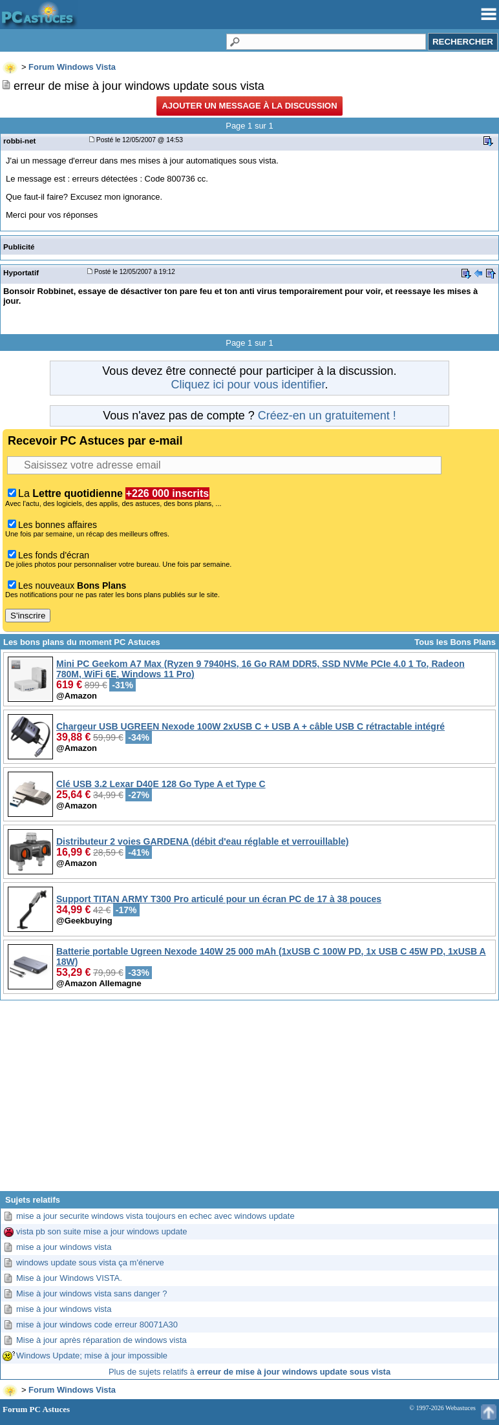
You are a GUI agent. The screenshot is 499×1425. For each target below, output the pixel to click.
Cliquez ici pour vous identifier (247, 384)
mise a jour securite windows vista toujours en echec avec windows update (155, 1216)
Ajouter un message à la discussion (249, 106)
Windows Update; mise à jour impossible (91, 1355)
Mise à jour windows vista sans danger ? (91, 1293)
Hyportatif (21, 272)
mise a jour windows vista (63, 1247)
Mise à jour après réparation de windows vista (101, 1340)
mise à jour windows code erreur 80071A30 (97, 1324)
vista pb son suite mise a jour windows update (101, 1231)
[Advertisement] (249, 1100)
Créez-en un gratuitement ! (327, 415)
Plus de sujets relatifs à (249, 1372)
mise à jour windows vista (63, 1309)
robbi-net (19, 140)
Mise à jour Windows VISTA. (69, 1278)
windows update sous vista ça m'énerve (90, 1262)
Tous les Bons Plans (455, 642)
